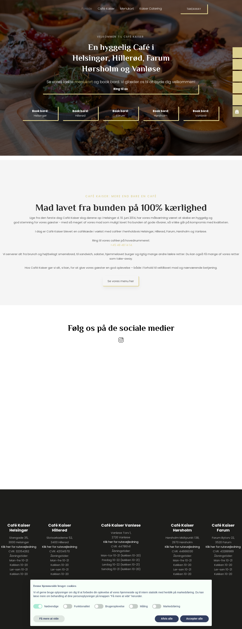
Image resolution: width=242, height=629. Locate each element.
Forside (87, 8)
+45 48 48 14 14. (121, 245)
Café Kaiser (106, 8)
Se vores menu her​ (121, 281)
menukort (83, 81)
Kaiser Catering (151, 8)
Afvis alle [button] (166, 618)
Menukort (127, 8)
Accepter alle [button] (194, 618)
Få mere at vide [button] (49, 618)
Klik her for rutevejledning (18, 547)
